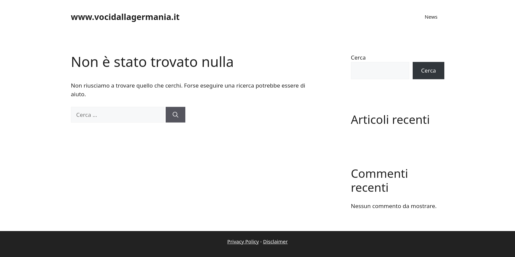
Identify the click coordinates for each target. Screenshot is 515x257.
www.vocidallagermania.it (125, 16)
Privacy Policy (243, 241)
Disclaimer (275, 241)
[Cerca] (175, 115)
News (431, 16)
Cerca (358, 57)
